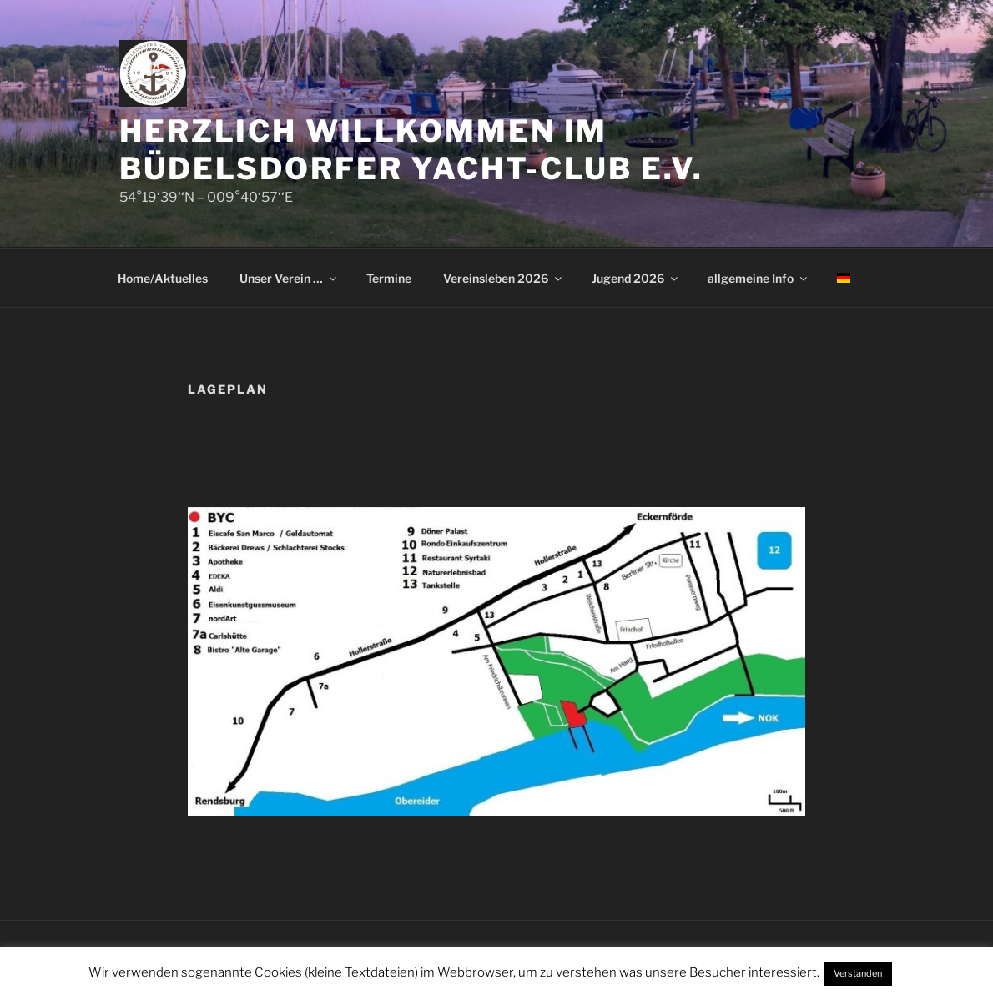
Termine (388, 278)
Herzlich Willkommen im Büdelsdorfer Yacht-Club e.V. (411, 150)
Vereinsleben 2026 (503, 278)
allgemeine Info (758, 278)
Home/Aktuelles (163, 278)
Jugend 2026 (636, 278)
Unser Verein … (289, 278)
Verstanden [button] (858, 973)
